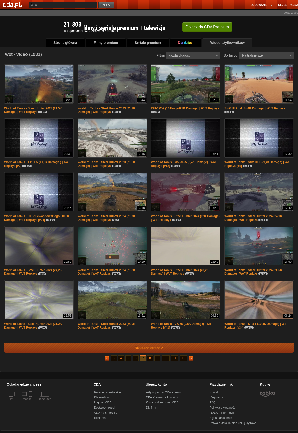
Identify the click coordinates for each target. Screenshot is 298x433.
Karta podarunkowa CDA (162, 402)
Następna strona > (145, 348)
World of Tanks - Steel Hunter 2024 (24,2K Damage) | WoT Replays (33, 271)
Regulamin (217, 397)
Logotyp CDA (102, 402)
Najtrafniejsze (266, 55)
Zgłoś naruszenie (221, 418)
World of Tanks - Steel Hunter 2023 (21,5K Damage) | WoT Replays (33, 110)
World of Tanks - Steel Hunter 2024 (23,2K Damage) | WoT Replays (180, 271)
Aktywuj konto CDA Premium (164, 392)
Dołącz (207, 27)
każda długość (193, 55)
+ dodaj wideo (289, 12)
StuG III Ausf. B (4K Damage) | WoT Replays (254, 108)
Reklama (100, 418)
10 (165, 358)
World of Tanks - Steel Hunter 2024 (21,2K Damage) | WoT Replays (33, 325)
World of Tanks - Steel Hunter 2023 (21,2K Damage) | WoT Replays (106, 110)
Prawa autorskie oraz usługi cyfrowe (233, 423)
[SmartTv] (31, 401)
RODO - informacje (222, 412)
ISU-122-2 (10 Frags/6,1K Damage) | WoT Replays (185, 108)
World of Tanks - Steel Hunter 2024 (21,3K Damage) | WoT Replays (106, 271)
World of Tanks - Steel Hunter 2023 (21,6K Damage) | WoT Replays (106, 164)
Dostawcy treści (104, 407)
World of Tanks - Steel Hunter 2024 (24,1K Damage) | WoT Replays (253, 218)
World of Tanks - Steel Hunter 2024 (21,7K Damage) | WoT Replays (106, 218)
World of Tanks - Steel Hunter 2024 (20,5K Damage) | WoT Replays (253, 271)
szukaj (106, 5)
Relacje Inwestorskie (107, 392)
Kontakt (215, 392)
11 (174, 358)
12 (183, 358)
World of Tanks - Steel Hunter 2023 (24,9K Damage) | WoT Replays (106, 325)
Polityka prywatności (223, 407)
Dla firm (151, 407)
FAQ (212, 402)
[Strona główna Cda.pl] (13, 4)
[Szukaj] (63, 5)
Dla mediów (101, 397)
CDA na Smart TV (105, 412)
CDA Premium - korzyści (162, 397)
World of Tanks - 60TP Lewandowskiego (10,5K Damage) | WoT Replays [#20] (36, 218)
